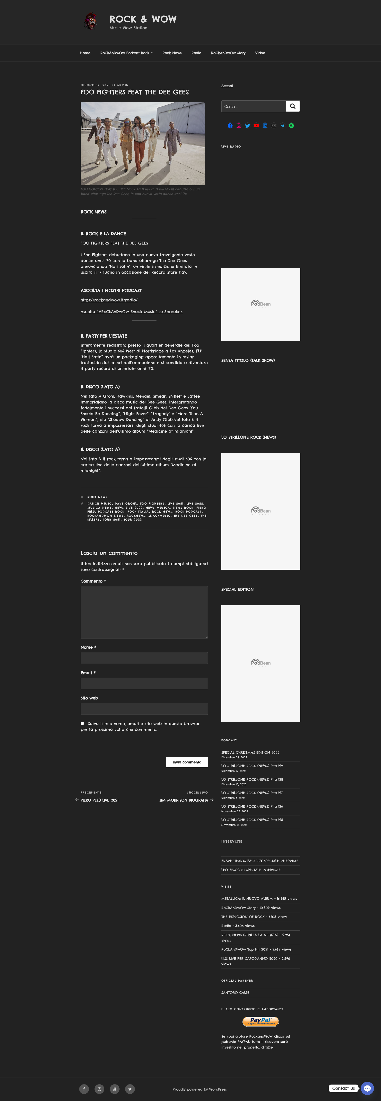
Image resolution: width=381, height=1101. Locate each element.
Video (260, 53)
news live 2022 (129, 507)
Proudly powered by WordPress (200, 1089)
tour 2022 (133, 519)
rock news (162, 511)
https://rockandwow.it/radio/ (109, 299)
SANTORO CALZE (235, 992)
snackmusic (159, 515)
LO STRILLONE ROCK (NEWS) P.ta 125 (252, 820)
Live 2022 (195, 503)
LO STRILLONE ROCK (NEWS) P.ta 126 (252, 806)
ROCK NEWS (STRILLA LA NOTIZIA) (249, 935)
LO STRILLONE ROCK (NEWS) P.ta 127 (252, 793)
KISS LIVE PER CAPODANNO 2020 (249, 958)
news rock (183, 507)
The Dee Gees (186, 515)
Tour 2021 (112, 519)
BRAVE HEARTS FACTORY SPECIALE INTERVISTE (259, 861)
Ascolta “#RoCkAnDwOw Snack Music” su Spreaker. (132, 311)
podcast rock (111, 511)
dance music (99, 503)
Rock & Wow (143, 19)
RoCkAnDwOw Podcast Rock (127, 53)
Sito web (89, 698)
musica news (99, 507)
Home (85, 53)
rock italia (138, 511)
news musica (158, 507)
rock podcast (188, 511)
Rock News (172, 53)
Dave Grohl (126, 503)
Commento (93, 581)
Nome (88, 647)
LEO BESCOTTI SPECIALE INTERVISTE (251, 870)
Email (88, 672)
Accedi (227, 86)
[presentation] (114, 746)
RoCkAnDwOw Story (228, 53)
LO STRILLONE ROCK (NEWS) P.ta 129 (252, 766)
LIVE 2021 (176, 503)
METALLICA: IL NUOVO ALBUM (247, 898)
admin (123, 85)
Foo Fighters (152, 503)
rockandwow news (105, 515)
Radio (196, 53)
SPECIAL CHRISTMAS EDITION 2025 (250, 752)
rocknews (136, 515)
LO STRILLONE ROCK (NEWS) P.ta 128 (252, 779)
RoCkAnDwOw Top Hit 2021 (244, 949)
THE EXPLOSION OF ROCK (243, 917)
